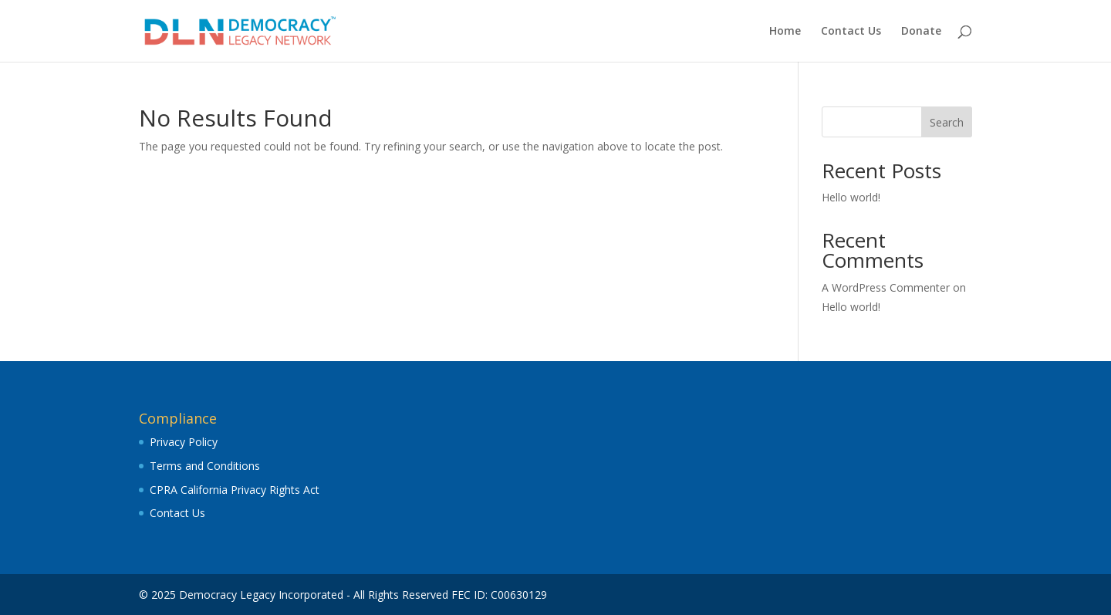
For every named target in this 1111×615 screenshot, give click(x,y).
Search (947, 122)
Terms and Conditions (205, 465)
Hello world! (851, 197)
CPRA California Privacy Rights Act (234, 489)
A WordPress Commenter (886, 287)
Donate (921, 31)
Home (785, 31)
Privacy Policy (184, 441)
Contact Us (851, 31)
